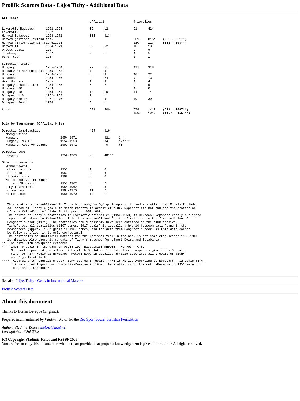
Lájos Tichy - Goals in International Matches (49, 332)
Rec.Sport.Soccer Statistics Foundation (108, 371)
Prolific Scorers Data (17, 340)
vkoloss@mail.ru (52, 379)
